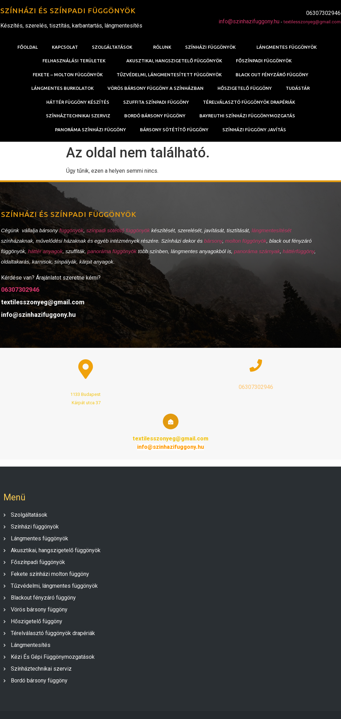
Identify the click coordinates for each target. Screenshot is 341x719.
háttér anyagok (44, 253)
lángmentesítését (270, 232)
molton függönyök (244, 242)
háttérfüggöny (298, 253)
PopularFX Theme (208, 705)
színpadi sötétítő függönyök (117, 232)
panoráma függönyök (111, 253)
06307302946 (19, 291)
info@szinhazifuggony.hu (249, 21)
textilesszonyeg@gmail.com (312, 22)
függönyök (70, 232)
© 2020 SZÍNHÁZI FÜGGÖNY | (149, 705)
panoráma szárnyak (256, 253)
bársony (212, 242)
